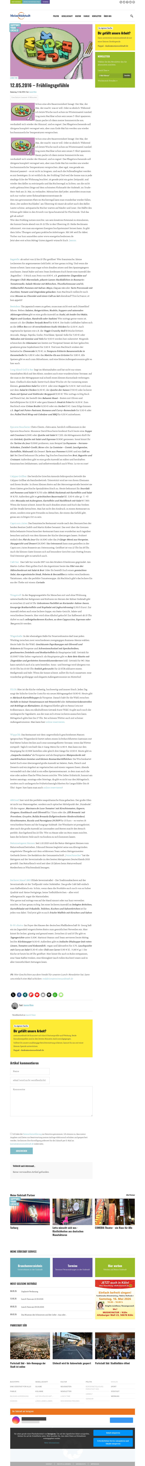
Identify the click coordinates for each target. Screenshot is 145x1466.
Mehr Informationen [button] (51, 1443)
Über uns (107, 16)
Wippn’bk (15, 734)
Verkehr (90, 1399)
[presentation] (30, 1125)
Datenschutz (81, 1464)
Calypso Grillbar (18, 476)
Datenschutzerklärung (32, 1134)
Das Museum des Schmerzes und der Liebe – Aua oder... (44, 1315)
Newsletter (96, 16)
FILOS (13, 689)
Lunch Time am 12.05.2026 (32, 1299)
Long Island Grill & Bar (21, 369)
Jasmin (72, 240)
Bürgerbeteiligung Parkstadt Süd (94, 1388)
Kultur (78, 16)
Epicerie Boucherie (20, 427)
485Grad (14, 800)
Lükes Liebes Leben (43, 1401)
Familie (86, 16)
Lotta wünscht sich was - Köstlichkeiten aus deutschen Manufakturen (68, 1231)
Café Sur (14, 562)
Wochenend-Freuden (107, 81)
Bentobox (15, 306)
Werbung (115, 1396)
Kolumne (39, 1391)
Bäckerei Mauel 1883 (20, 880)
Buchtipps (14, 1382)
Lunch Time (14, 78)
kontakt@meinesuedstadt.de (22, 1144)
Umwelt (89, 1394)
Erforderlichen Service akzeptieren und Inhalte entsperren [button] (113, 1442)
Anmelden (127, 75)
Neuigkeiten (66, 1387)
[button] (13, 995)
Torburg (14, 1228)
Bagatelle (14, 259)
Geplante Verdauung (29, 1292)
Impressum (95, 1464)
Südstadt (115, 1391)
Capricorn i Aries (18, 523)
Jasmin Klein (32, 92)
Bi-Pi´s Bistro (16, 925)
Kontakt (49, 1464)
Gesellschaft (67, 16)
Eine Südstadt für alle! (20, 1387)
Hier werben (16, 2)
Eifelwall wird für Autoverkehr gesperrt (72, 1363)
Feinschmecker (73, 855)
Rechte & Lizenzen (64, 1464)
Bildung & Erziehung (19, 1396)
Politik (56, 16)
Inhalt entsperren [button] (113, 1433)
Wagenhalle (16, 636)
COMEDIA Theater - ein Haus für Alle (113, 1228)
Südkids (13, 1401)
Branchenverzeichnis (31, 2)
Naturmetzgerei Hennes (22, 843)
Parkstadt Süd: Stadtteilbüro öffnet (112, 1363)
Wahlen (114, 1382)
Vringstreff (15, 595)
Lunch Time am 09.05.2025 (32, 1307)
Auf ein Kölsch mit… (44, 1396)
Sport (113, 1387)
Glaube (38, 1387)
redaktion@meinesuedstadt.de (57, 978)
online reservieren (55, 722)
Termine (45, 2)
